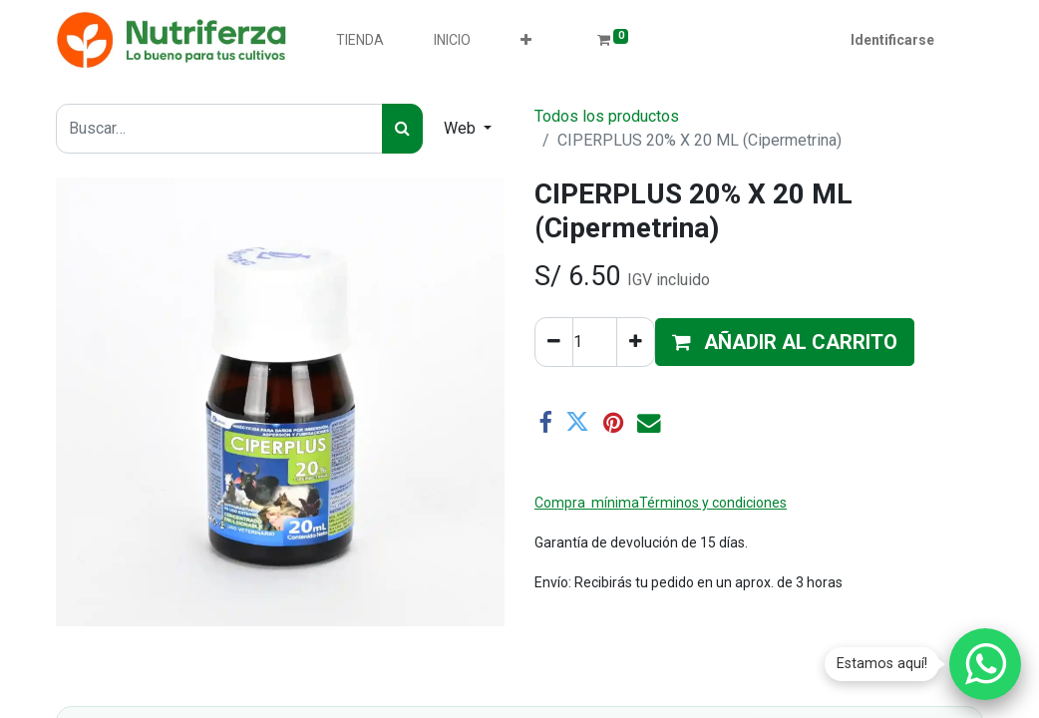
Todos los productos (606, 116)
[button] (526, 40)
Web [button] (462, 128)
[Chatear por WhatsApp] (985, 664)
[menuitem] (360, 40)
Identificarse (892, 40)
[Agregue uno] (635, 342)
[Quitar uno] (553, 342)
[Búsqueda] (402, 129)
